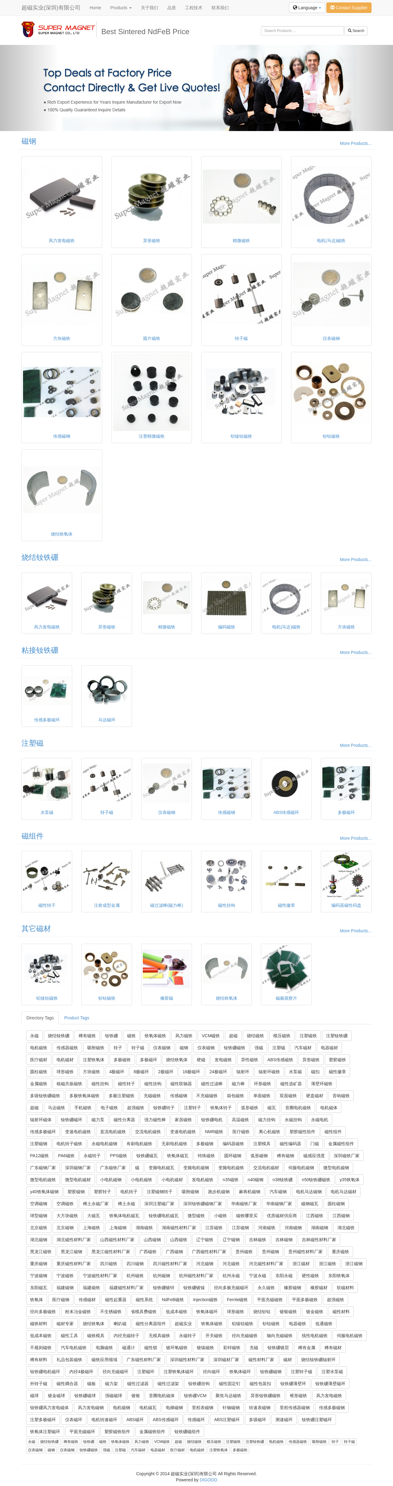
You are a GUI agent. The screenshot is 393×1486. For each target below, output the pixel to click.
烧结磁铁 (255, 1035)
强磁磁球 (113, 1395)
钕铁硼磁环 (71, 1119)
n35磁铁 (230, 1179)
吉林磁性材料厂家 (319, 1239)
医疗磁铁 (241, 1131)
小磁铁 (220, 1215)
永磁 (34, 1035)
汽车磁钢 (278, 1191)
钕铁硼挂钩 (199, 1383)
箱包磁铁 (235, 1095)
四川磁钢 (135, 1263)
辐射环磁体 (41, 1119)
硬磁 (201, 1059)
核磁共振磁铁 (69, 1083)
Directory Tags (40, 1017)
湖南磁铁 (144, 1227)
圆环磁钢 (232, 1155)
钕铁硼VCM (195, 1395)
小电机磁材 (172, 1179)
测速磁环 (284, 1419)
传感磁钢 (178, 1095)
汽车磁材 (303, 1047)
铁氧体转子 (221, 1107)
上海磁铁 (91, 1227)
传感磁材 (87, 1299)
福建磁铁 (91, 1287)
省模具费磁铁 (144, 1311)
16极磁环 (191, 1071)
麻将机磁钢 (249, 1191)
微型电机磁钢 (336, 1167)
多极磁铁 (122, 1059)
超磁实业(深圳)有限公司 (50, 8)
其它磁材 (36, 928)
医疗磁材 (38, 1059)
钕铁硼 (111, 1035)
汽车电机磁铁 (74, 1347)
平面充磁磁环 (82, 1431)
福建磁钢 (65, 1287)
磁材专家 (65, 1323)
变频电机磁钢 (196, 1167)
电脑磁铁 (104, 1347)
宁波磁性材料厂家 (100, 1275)
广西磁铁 (148, 1251)
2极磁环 (165, 1071)
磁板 (91, 1383)
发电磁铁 (223, 1059)
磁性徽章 (337, 1071)
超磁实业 (183, 1323)
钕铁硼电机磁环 (45, 1371)
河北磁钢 (204, 1263)
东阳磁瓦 (38, 1287)
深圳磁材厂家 (226, 1359)
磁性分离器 (124, 1119)
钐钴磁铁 (271, 1323)
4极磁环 (117, 1071)
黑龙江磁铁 (41, 1251)
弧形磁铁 (249, 1107)
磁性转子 (126, 1083)
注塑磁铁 (308, 1035)
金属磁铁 (38, 1083)
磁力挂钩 (266, 1119)
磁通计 (128, 1347)
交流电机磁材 (266, 1167)
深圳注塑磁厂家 (159, 1203)
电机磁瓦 (148, 1407)
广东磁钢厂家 (43, 1167)
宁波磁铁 (65, 1275)
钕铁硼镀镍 (194, 1287)
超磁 (233, 1035)
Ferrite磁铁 (237, 1299)
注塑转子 (192, 1107)
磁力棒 (238, 1083)
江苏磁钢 (240, 1227)
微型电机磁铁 (43, 1179)
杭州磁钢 (161, 1275)
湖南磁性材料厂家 (179, 1227)
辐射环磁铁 (269, 1071)
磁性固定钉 (229, 1383)
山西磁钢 (152, 1239)
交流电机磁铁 (148, 1131)
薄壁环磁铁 (322, 1083)
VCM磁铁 (211, 1035)
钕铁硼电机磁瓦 (164, 1215)
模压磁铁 (281, 1035)
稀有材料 (38, 1359)
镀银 (135, 1395)
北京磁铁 (38, 1227)
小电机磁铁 (141, 1179)
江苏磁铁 (214, 1227)
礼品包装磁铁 (69, 1359)
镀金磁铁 (314, 1311)
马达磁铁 (56, 1107)
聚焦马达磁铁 (228, 1395)
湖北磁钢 (38, 1239)
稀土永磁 (126, 1203)
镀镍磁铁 (205, 1347)
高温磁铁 (240, 1119)
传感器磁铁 (67, 1047)
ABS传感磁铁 (280, 1059)
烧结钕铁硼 (39, 557)
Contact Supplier (349, 7)
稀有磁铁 (87, 1035)
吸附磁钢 (190, 1191)
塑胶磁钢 (76, 1191)
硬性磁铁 (310, 1275)
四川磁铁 (108, 1263)
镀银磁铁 (288, 1311)
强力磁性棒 (155, 1119)
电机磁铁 (38, 1047)
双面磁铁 (288, 1095)
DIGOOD (208, 1479)
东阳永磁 (284, 1275)
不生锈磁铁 (111, 1311)
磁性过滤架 (168, 1383)
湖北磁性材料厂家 (73, 1239)
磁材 (287, 1359)
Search (356, 31)
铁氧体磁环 (207, 1311)
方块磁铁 (91, 1071)
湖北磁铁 (346, 1227)
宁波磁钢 (38, 1275)
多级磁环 (257, 1419)
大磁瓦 (93, 1215)
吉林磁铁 (257, 1239)
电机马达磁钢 (309, 1191)
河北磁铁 (231, 1263)
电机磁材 (65, 1059)
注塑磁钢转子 (160, 1191)
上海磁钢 (117, 1227)
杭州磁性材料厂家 (196, 1275)
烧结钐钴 (261, 1311)
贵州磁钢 (270, 1251)
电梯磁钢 (174, 1407)
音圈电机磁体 (162, 1395)
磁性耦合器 (67, 1383)
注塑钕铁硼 (337, 1035)
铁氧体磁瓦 (178, 1155)
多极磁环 (148, 1059)
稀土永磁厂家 (96, 1203)
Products (120, 7)
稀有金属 (306, 1347)
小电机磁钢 (111, 1179)
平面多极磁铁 (305, 1299)
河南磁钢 (293, 1227)
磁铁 (131, 1035)
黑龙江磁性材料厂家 (110, 1251)
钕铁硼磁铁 (234, 1047)
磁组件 (32, 836)
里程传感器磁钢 (295, 1407)
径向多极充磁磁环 (231, 1287)
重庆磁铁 (340, 1251)
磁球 (34, 1395)
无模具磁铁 (159, 1335)
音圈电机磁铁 (298, 1107)
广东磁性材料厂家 (143, 1359)
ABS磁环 (135, 1419)
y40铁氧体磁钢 (44, 1191)
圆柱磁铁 (38, 1071)
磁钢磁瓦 (309, 1203)
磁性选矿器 (291, 1083)
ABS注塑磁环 (227, 1419)
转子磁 (137, 1047)
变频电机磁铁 (231, 1167)
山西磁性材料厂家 (117, 1239)
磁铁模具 (95, 1335)
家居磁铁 (183, 1119)
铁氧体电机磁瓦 (124, 1215)
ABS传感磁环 (166, 1419)
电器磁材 (329, 1047)
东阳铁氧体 (339, 1275)
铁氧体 (36, 1299)
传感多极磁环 (43, 1131)
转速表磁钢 (259, 1407)
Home (95, 7)
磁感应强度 (314, 1155)
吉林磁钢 (284, 1239)
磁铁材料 (38, 1323)
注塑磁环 (145, 1371)
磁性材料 (341, 1311)
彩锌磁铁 (231, 1347)
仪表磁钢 (161, 1047)
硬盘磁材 (314, 1095)
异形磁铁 (311, 1059)
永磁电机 (319, 1119)
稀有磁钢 (285, 1155)
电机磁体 (328, 1107)
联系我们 (220, 7)
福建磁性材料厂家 (126, 1287)
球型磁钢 (38, 1215)
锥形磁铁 (298, 1395)
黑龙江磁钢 (71, 1251)
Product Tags (76, 1017)
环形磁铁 (262, 1083)
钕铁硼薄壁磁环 (330, 1383)
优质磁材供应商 (282, 1215)
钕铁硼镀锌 (163, 1287)
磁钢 (28, 141)
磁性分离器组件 (151, 1323)
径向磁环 (211, 1371)
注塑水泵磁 (332, 1371)
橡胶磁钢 (292, 1287)
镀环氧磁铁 (177, 1347)
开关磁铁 (214, 1335)
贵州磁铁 (244, 1251)
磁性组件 (333, 1131)
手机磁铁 (82, 1107)
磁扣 (315, 1071)
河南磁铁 (266, 1227)
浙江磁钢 (354, 1263)
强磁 (259, 1047)
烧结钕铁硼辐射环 (318, 1359)
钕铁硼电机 (212, 1119)
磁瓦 (271, 1107)
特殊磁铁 (206, 1155)
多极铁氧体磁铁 (84, 1095)
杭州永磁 (231, 1275)
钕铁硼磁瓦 (147, 1155)
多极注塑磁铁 (121, 1095)
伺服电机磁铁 (350, 1335)
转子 (118, 1047)
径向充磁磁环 (115, 1371)
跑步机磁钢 (219, 1191)
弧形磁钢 (259, 1155)
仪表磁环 (73, 1419)
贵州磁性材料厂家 (305, 1251)
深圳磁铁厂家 (347, 1155)
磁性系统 (144, 1299)
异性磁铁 (249, 1059)
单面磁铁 (261, 1095)
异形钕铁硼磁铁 (266, 1395)
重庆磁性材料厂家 (73, 1263)
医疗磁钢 (60, 1299)
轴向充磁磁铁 (280, 1335)
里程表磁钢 (202, 1407)
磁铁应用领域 (104, 1359)
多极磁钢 (204, 1143)
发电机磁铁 (202, 1179)
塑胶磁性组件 (302, 1131)
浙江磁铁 (327, 1263)
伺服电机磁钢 (301, 1167)
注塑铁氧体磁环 (179, 1371)
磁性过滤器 (138, 1383)
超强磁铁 (135, 1107)
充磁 (254, 1347)
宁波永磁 (257, 1275)
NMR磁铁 (214, 1131)
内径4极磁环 (81, 1371)
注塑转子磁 (301, 1371)
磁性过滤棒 (212, 1083)
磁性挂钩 (100, 1083)
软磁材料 (345, 1287)
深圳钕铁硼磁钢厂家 (202, 1203)
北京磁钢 (65, 1227)
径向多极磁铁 (43, 1311)
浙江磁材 (301, 1263)
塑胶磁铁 (337, 1059)
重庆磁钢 (38, 1263)
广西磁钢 (174, 1251)
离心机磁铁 (269, 1131)
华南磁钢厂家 (279, 1203)
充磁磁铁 (152, 1095)
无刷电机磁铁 (174, 1143)
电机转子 (129, 1191)
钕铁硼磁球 (85, 1395)
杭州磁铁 (135, 1275)
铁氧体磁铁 (155, 1035)
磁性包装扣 (260, 1383)
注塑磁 (32, 743)
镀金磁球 (56, 1395)
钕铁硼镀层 (278, 1347)
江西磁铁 (314, 1215)
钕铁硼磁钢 (271, 1371)
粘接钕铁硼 (39, 650)
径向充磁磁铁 (245, 1335)
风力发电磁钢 (91, 1407)
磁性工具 (69, 1335)
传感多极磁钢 (332, 1407)
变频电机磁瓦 (161, 1167)
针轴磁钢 (231, 1407)
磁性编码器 (290, 1143)
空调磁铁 (65, 1203)
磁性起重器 (115, 1299)
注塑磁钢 (38, 1143)
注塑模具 (261, 1143)
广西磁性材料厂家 (209, 1251)
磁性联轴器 (181, 1083)
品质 (171, 7)
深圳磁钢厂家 (78, 1167)
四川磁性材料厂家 (170, 1263)
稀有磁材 (333, 1347)
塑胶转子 (102, 1191)
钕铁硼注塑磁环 (317, 1419)
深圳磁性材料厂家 (187, 1359)
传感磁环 (196, 1419)
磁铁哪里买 (247, 1215)
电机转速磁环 (104, 1419)
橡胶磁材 (319, 1287)
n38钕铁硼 (283, 1179)
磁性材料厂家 (261, 1359)
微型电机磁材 (78, 1179)
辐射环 (242, 1071)
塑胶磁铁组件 (117, 1431)
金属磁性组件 (341, 1143)
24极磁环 (218, 1071)
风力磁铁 (184, 1035)
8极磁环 (141, 1071)
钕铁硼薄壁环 (293, 1383)
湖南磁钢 (319, 1227)
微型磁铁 (196, 1215)
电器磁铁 (297, 1323)
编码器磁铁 (233, 1143)
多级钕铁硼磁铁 (45, 1095)
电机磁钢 (121, 1407)
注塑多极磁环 (43, 1419)
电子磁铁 (109, 1107)
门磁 (314, 1143)
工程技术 (193, 7)
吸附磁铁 (95, 1047)
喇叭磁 (120, 1323)
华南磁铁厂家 (244, 1203)
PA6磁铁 (66, 1155)
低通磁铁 (324, 1323)
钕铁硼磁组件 (187, 1431)
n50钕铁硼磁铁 (316, 1179)
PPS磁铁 (118, 1155)
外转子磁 (38, 1383)
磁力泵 (97, 1119)
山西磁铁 (178, 1239)
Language (307, 7)
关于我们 (149, 7)
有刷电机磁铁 (139, 1143)
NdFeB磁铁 (173, 1299)
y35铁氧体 (350, 1179)
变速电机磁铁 (78, 1131)
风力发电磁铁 (329, 1395)
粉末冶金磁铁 (78, 1311)
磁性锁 (150, 1347)
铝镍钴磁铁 (242, 1323)
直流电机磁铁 (113, 1131)
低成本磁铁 (176, 1311)
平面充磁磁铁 (270, 1299)
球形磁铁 (65, 1071)
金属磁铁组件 (152, 1431)
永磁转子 (92, 1155)
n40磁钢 (255, 1179)
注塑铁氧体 (93, 1059)
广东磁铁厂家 (113, 1167)
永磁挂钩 (293, 1119)
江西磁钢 (341, 1215)
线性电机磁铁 (315, 1335)
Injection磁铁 (205, 1299)
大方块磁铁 (67, 1215)
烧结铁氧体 (177, 1059)
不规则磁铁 (41, 1347)
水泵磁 (295, 1071)
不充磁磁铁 (207, 1095)
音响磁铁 (341, 1095)
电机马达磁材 (343, 1191)
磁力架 (111, 1383)
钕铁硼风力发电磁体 (49, 1407)
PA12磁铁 (39, 1155)
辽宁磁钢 (231, 1239)
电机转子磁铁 (69, 1143)
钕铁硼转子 (164, 1107)
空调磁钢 (38, 1203)
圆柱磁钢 (336, 1203)
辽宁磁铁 (204, 1239)
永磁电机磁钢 (104, 1143)
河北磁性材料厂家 (266, 1263)
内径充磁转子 (126, 1335)
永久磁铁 (266, 1287)
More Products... (356, 143)
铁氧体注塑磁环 (45, 1431)
